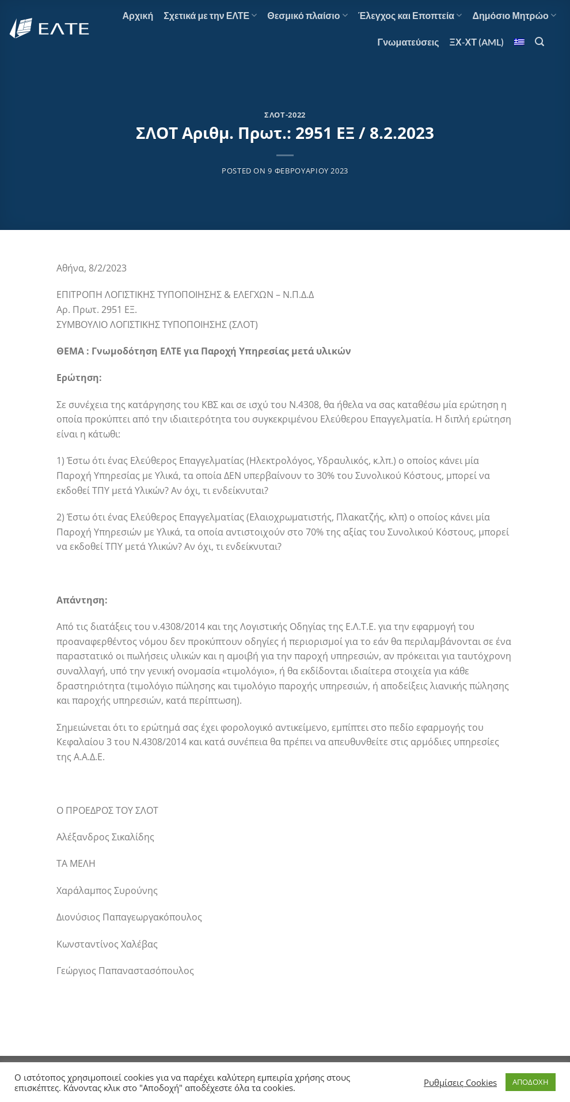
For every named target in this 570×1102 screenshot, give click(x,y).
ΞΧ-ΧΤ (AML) (477, 41)
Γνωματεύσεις (408, 41)
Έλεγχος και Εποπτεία (410, 15)
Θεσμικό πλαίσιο (307, 15)
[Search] (539, 42)
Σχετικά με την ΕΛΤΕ (210, 15)
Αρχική (137, 15)
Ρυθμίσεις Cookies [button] (460, 1082)
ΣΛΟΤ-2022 (285, 115)
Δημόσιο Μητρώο (514, 15)
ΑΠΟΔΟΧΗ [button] (530, 1082)
